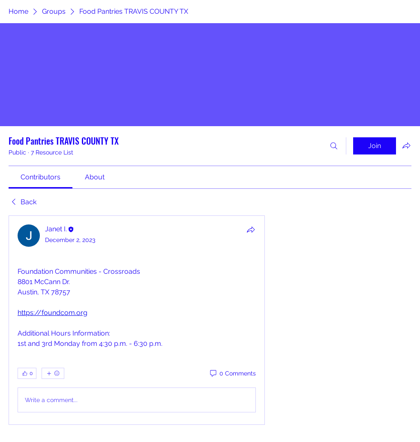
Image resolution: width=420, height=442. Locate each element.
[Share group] (406, 145)
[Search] (334, 145)
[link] (40, 177)
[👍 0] (27, 373)
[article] (137, 320)
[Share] (251, 229)
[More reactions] (53, 373)
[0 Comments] (232, 373)
